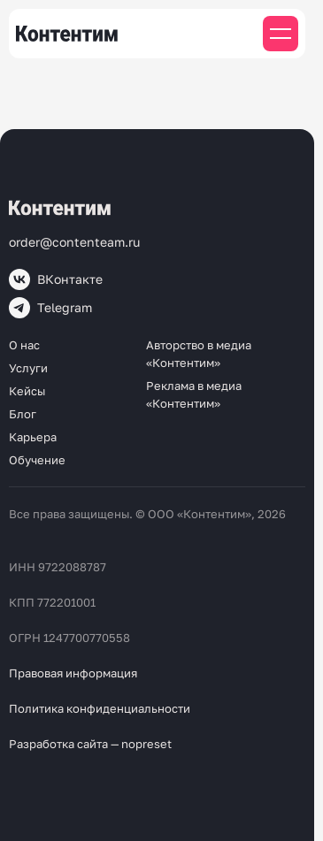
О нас (24, 345)
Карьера (33, 437)
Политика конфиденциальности (99, 708)
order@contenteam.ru (74, 241)
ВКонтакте (56, 279)
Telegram (50, 307)
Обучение (37, 460)
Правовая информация (73, 673)
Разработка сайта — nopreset (90, 744)
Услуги (28, 368)
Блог (22, 414)
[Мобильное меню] (280, 33)
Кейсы (27, 391)
